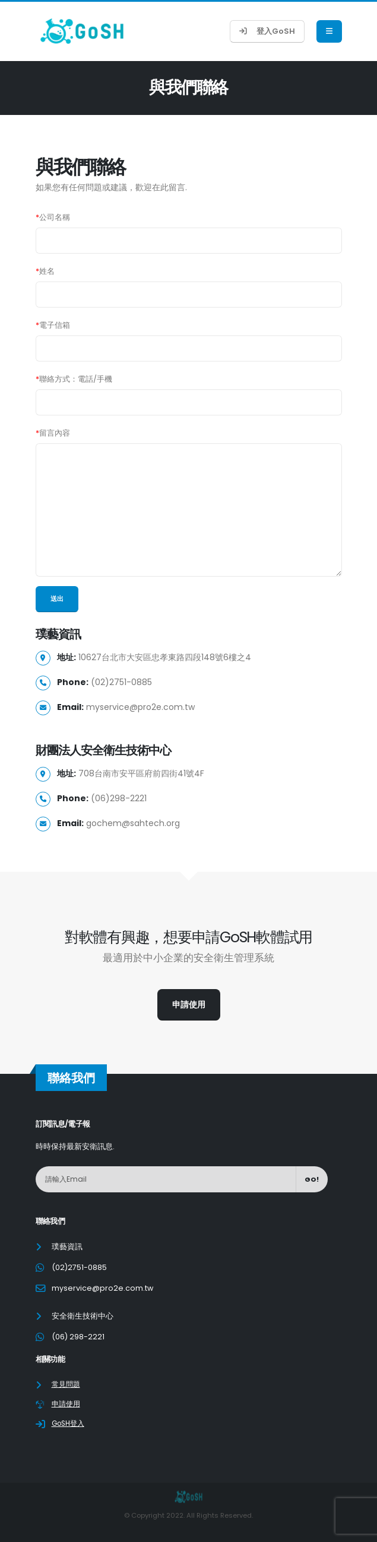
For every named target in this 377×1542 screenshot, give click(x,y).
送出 (57, 598)
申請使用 (188, 1004)
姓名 (45, 271)
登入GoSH (267, 31)
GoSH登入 (70, 1423)
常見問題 (67, 1384)
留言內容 (53, 433)
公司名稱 (53, 217)
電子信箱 (53, 325)
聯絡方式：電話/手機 (74, 379)
